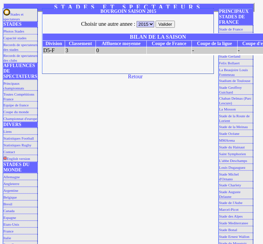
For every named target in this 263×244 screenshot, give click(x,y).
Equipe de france (16, 105)
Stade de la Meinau (233, 127)
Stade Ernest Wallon (234, 237)
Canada (9, 211)
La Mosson (227, 109)
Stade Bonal (228, 230)
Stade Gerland (229, 56)
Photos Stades (13, 31)
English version (16, 159)
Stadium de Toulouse (234, 81)
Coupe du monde (16, 112)
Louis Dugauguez (232, 167)
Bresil (7, 204)
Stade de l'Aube (230, 203)
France (8, 231)
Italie (7, 238)
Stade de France (231, 29)
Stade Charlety (230, 185)
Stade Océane (229, 133)
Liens (7, 131)
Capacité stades (14, 38)
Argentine (10, 190)
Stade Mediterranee (233, 223)
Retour (135, 76)
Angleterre (11, 184)
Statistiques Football (18, 138)
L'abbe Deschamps (233, 161)
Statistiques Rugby (17, 145)
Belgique (10, 197)
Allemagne (11, 177)
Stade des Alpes (231, 216)
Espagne (9, 218)
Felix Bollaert (229, 63)
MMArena (227, 140)
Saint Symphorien (232, 154)
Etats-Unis (11, 224)
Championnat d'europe (20, 119)
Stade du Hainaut (232, 147)
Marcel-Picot (228, 209)
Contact (9, 152)
